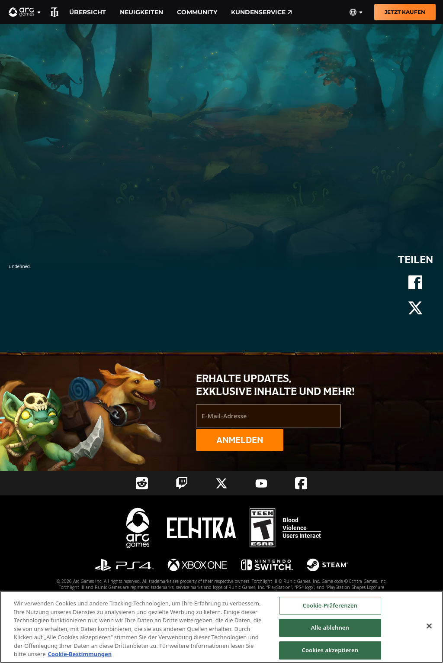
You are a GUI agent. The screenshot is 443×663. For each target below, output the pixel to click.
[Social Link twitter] (221, 483)
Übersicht (87, 12)
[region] (221, 627)
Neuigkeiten (141, 12)
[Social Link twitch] (182, 483)
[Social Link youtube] (261, 483)
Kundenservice (261, 12)
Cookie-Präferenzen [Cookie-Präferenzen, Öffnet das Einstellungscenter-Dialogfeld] (330, 605)
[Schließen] (429, 625)
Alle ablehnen (330, 627)
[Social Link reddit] (142, 483)
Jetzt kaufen (405, 12)
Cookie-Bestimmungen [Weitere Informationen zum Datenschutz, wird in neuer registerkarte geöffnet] (80, 654)
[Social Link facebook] (301, 483)
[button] (25, 12)
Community (197, 12)
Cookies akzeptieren (330, 650)
